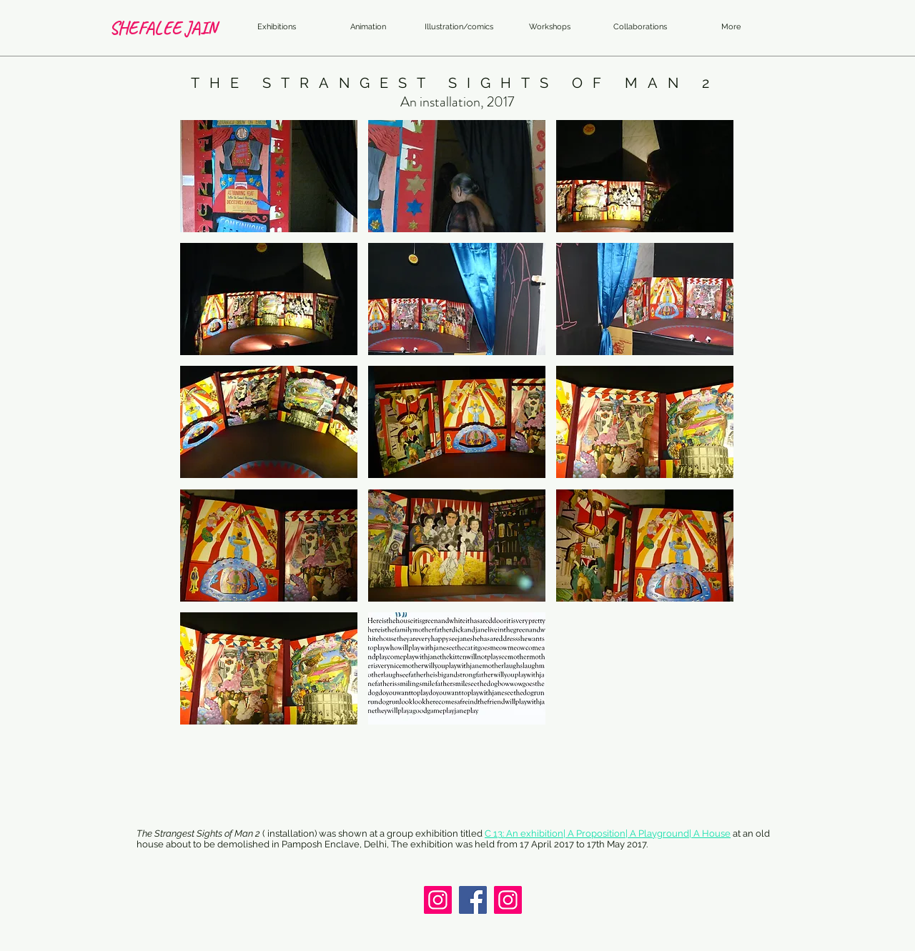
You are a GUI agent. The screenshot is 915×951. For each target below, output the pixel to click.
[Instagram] (438, 900)
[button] (268, 176)
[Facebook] (473, 900)
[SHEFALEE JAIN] (163, 28)
